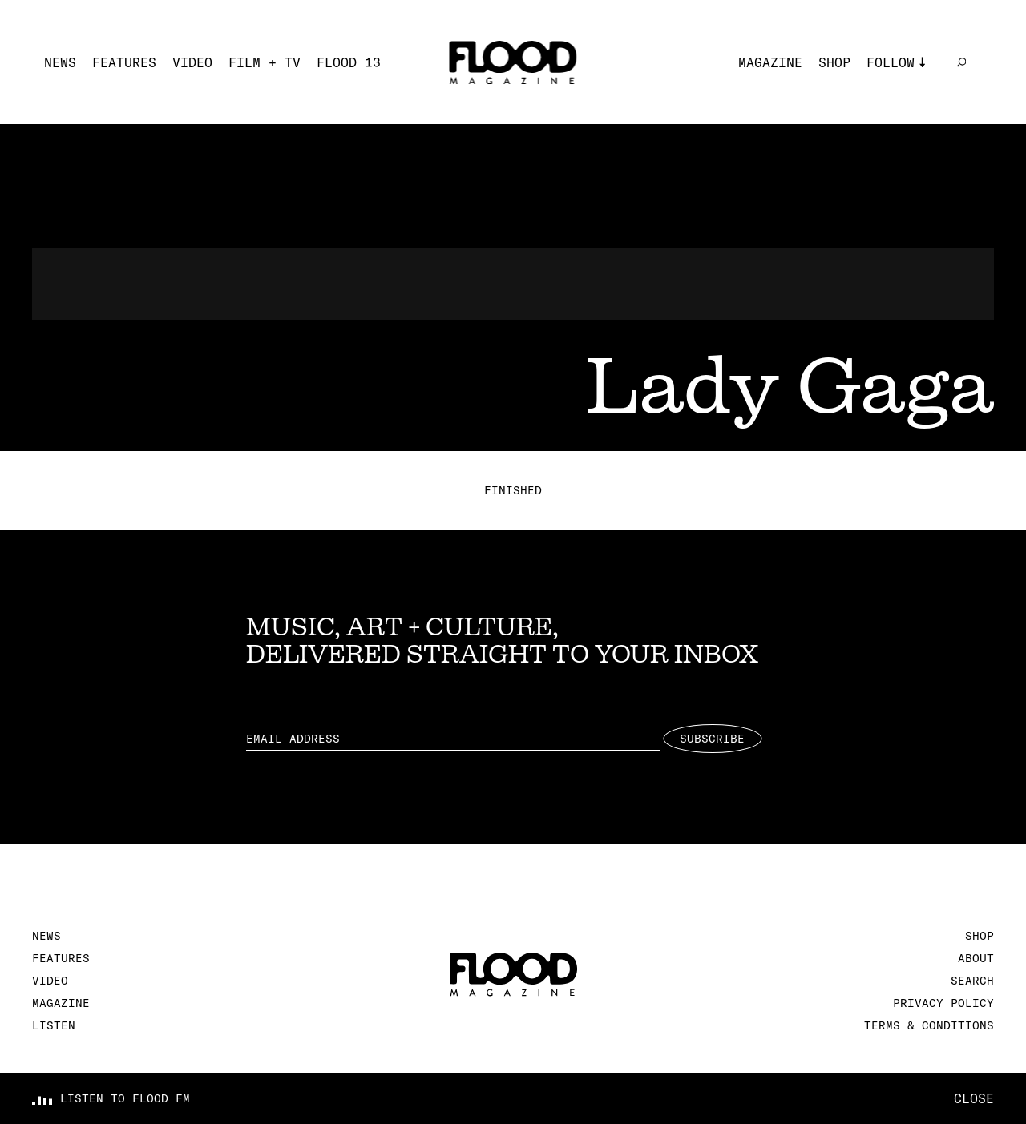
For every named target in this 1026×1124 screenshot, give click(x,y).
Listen (53, 1025)
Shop (834, 62)
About (976, 958)
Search (972, 980)
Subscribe (712, 738)
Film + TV (264, 62)
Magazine (770, 62)
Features (124, 62)
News (60, 62)
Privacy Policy (943, 1003)
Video (192, 62)
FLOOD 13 (349, 62)
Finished (513, 490)
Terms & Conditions (929, 1025)
